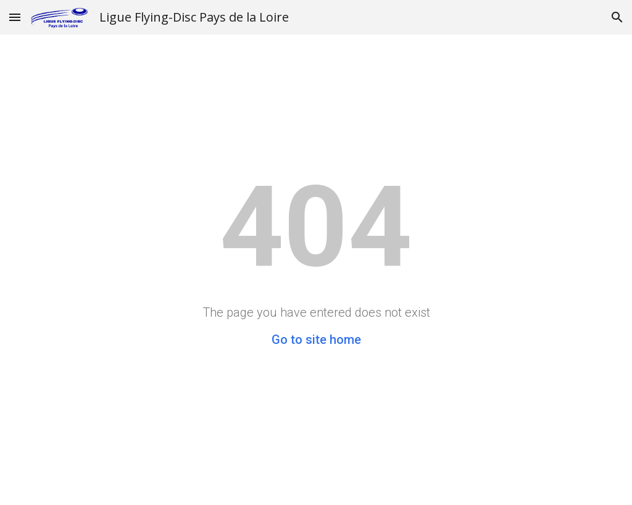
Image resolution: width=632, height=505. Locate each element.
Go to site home (316, 339)
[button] (15, 17)
